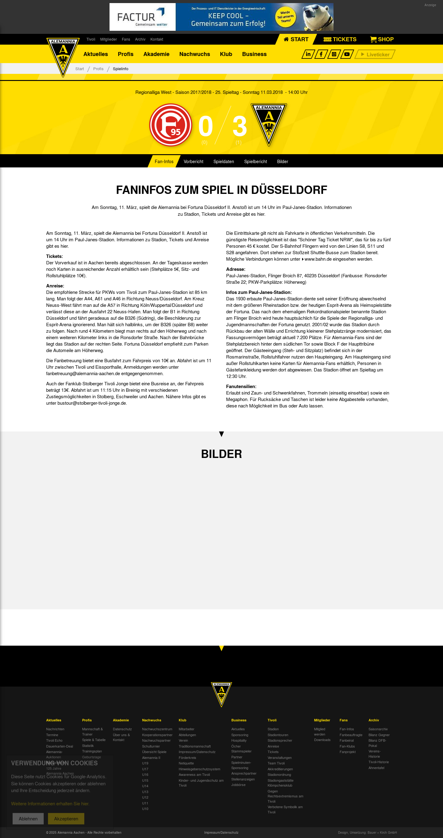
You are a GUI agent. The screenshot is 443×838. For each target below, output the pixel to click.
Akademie (156, 54)
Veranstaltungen (280, 757)
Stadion (273, 728)
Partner (236, 756)
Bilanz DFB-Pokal (377, 743)
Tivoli (90, 39)
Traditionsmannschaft (195, 746)
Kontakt (156, 39)
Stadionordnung (279, 774)
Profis (126, 54)
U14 (145, 785)
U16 (145, 774)
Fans (126, 39)
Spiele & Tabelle (94, 739)
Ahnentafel (376, 767)
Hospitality (239, 740)
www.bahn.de (318, 258)
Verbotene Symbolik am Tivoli (285, 809)
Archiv (140, 39)
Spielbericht (255, 161)
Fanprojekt (348, 751)
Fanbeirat (347, 740)
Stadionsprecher (280, 740)
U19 (145, 762)
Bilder (282, 161)
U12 (145, 797)
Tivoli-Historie (379, 761)
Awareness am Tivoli (194, 774)
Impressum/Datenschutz (197, 751)
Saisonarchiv (378, 728)
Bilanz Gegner (379, 734)
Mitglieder (108, 39)
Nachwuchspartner (156, 740)
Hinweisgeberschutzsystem (199, 768)
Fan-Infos (164, 161)
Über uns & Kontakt (121, 737)
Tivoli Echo (54, 740)
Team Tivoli (276, 762)
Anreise (273, 746)
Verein (183, 740)
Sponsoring (239, 734)
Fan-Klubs (347, 746)
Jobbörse (238, 784)
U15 (145, 780)
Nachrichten (55, 728)
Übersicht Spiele (154, 751)
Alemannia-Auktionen (54, 754)
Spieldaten (224, 161)
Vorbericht (193, 161)
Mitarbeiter (186, 728)
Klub (226, 54)
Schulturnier (151, 746)
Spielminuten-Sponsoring (241, 765)
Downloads (322, 739)
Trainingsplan (92, 750)
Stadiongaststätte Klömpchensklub (280, 783)
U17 (145, 768)
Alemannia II (151, 757)
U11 (145, 802)
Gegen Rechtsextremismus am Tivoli (285, 796)
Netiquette (186, 762)
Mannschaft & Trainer (92, 731)
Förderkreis (187, 757)
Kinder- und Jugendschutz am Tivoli (201, 783)
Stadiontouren (278, 734)
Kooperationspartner (157, 734)
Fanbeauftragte (351, 734)
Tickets (273, 751)
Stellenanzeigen (243, 778)
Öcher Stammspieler (241, 749)
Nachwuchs (194, 54)
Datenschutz (122, 728)
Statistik (88, 745)
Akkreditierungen (280, 768)
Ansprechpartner (244, 773)
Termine (52, 734)
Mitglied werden (319, 731)
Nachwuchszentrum (157, 728)
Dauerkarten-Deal (59, 746)
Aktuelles (95, 54)
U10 (145, 808)
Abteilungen (187, 734)
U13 (145, 791)
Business (254, 54)
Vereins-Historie (375, 753)
